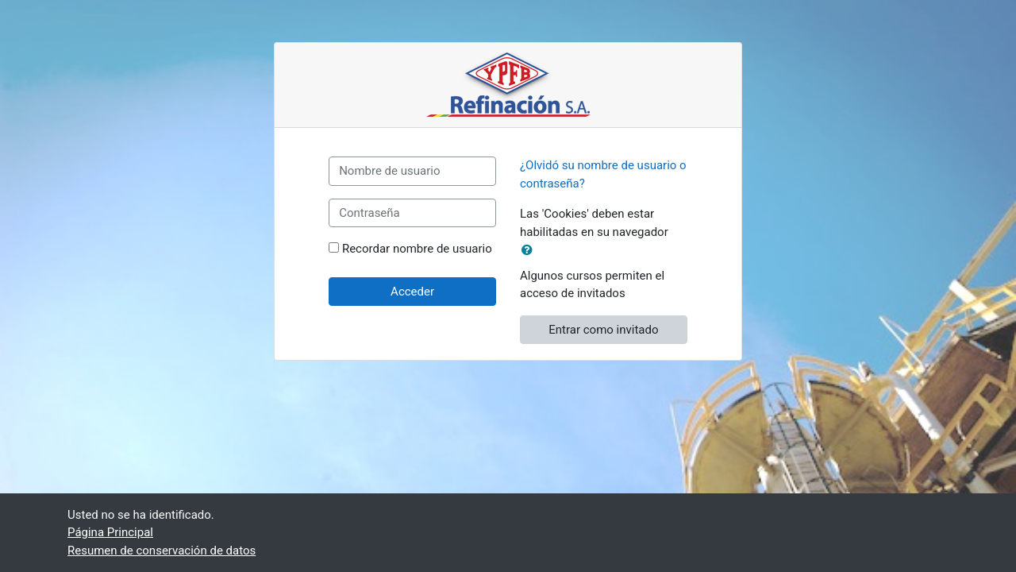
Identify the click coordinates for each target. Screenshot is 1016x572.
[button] (530, 251)
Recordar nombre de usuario (417, 249)
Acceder (412, 291)
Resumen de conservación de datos (161, 550)
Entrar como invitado (603, 330)
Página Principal (110, 532)
